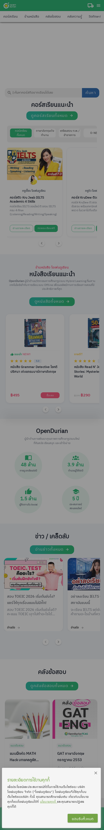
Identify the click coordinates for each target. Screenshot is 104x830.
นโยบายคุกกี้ (48, 802)
